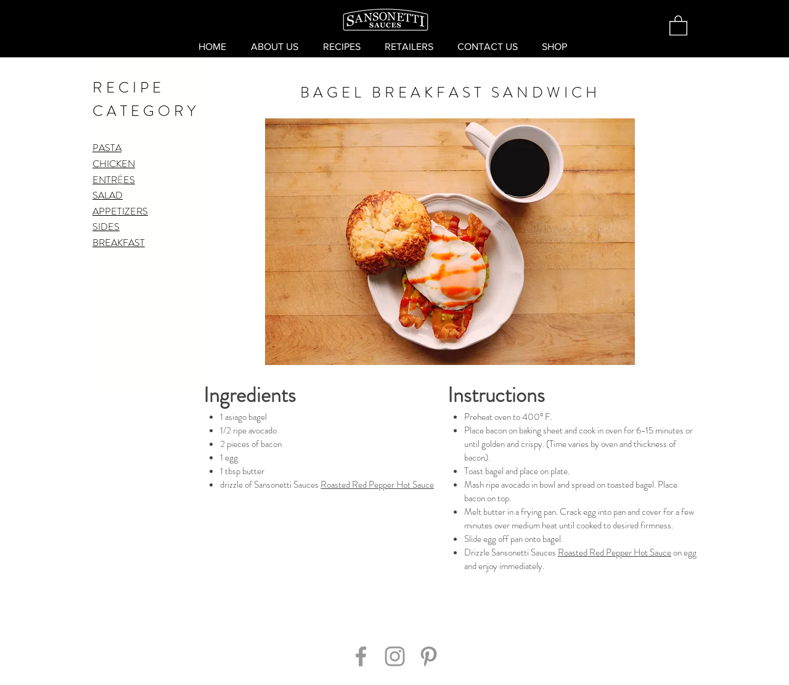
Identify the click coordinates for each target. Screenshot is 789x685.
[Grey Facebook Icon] (361, 656)
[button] (678, 25)
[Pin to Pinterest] (396, 600)
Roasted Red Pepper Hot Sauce (377, 484)
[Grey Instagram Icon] (395, 656)
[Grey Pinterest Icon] (428, 656)
